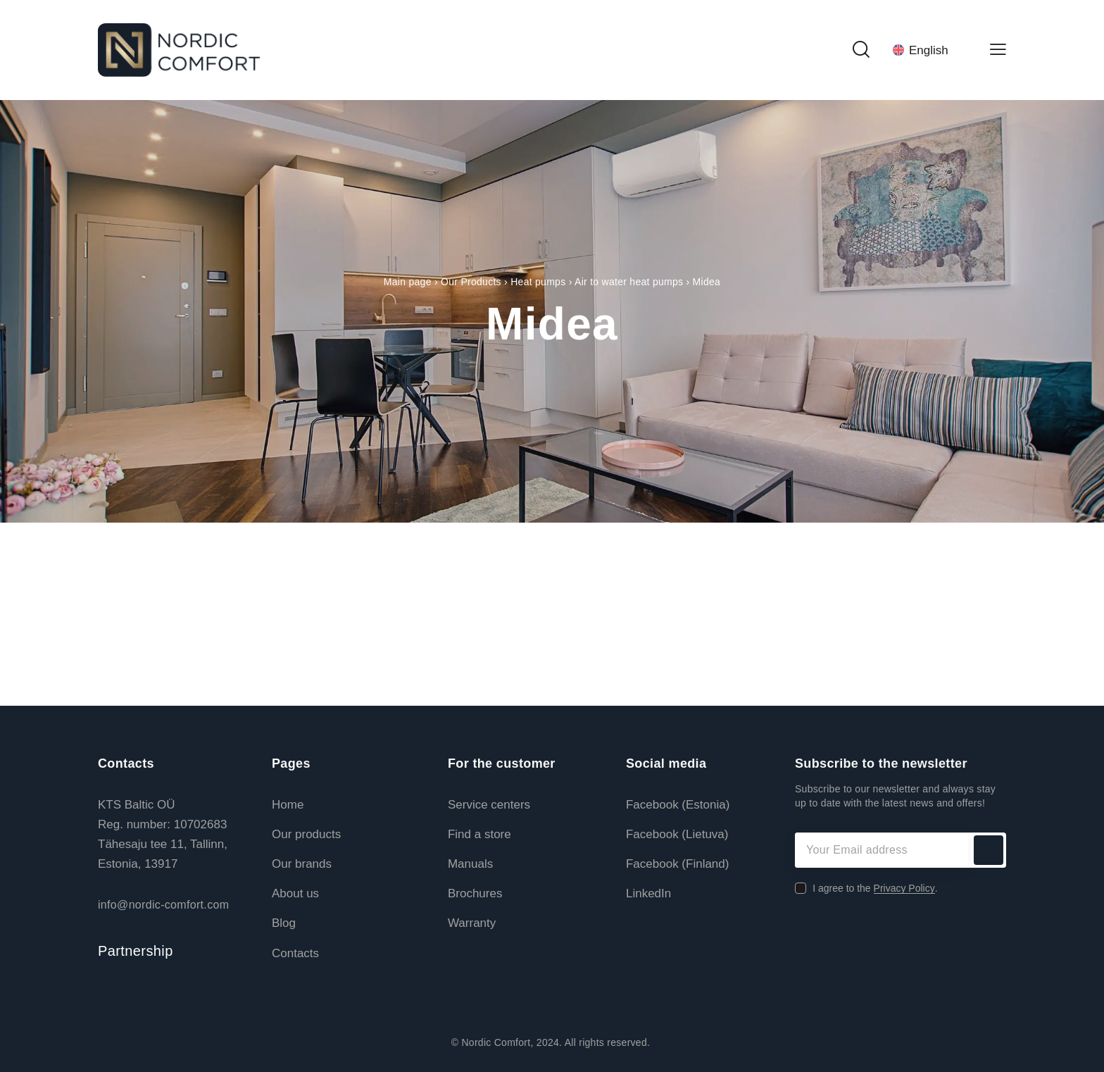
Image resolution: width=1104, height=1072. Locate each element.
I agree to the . (875, 888)
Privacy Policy (904, 888)
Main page (408, 281)
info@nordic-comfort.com (163, 905)
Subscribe (988, 850)
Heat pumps (537, 281)
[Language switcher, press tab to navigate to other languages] (929, 50)
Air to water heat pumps (629, 281)
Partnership (135, 951)
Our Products (471, 281)
